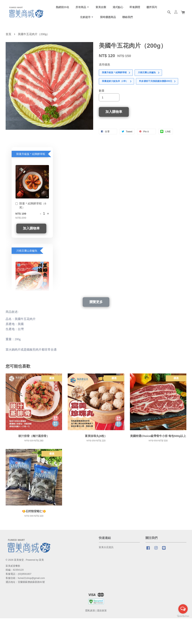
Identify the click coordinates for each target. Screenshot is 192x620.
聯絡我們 (127, 17)
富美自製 (101, 7)
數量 (101, 92)
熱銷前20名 (62, 7)
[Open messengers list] (183, 609)
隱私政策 (90, 612)
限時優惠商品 (108, 17)
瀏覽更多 (96, 303)
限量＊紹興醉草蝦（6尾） (30, 207)
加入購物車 (31, 230)
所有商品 (82, 7)
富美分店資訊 (106, 549)
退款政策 (102, 612)
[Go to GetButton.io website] (183, 616)
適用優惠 (104, 66)
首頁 (8, 35)
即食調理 (135, 7)
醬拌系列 (151, 7)
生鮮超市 (87, 17)
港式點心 (118, 7)
